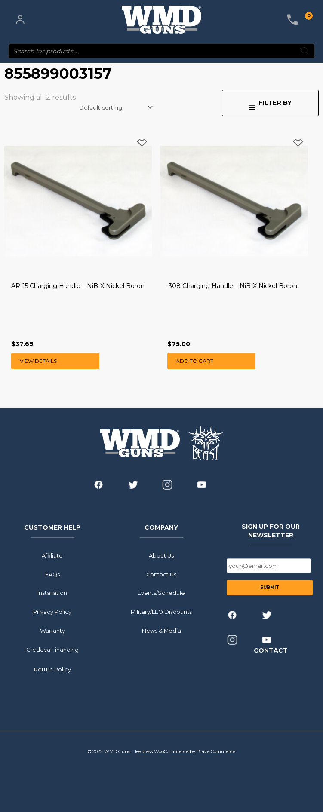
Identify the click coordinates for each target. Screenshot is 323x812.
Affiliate (52, 555)
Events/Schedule (161, 593)
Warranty (52, 631)
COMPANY (161, 527)
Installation (52, 593)
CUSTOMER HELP (52, 527)
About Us (161, 555)
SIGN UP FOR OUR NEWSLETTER (271, 530)
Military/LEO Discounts (161, 612)
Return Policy (52, 669)
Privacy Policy (52, 612)
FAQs (52, 574)
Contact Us (161, 574)
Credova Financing (52, 649)
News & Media (161, 631)
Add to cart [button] (194, 361)
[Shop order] (115, 107)
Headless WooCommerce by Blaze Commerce (183, 751)
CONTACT (271, 650)
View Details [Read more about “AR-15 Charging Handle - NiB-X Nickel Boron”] (38, 361)
